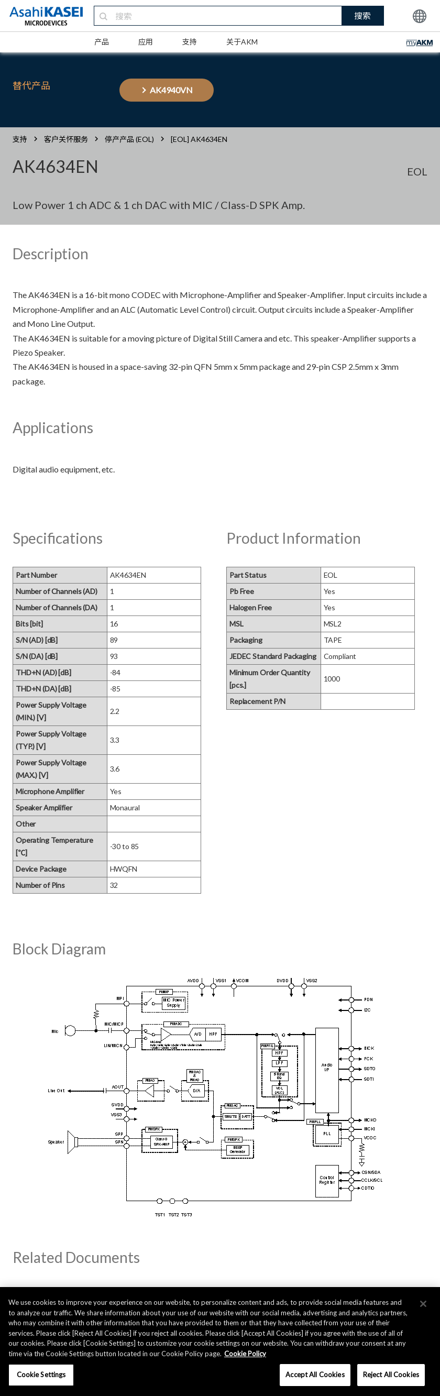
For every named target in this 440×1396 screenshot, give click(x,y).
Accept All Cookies (314, 1374)
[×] (423, 1303)
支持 (189, 41)
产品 (101, 41)
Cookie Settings (41, 1374)
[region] (220, 1341)
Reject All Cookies (391, 1374)
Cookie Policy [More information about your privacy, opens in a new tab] (245, 1353)
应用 (145, 41)
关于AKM (242, 41)
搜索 (362, 15)
